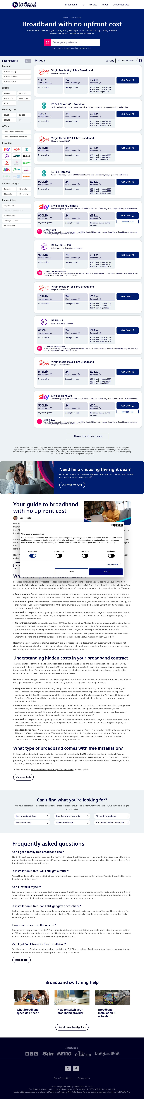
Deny (72, 572)
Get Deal (127, 80)
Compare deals (23, 777)
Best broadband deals (26, 816)
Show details (112, 564)
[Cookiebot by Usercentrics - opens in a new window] (112, 525)
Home (65, 17)
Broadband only (23, 822)
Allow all (106, 572)
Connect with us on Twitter (68, 1068)
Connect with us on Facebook (76, 1068)
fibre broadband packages (83, 757)
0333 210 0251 (86, 1086)
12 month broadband (106, 816)
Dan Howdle (25, 518)
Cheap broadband (64, 822)
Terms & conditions (62, 1078)
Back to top (21, 960)
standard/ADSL (79, 754)
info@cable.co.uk (64, 1086)
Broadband (76, 17)
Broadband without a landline (110, 822)
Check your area (121, 4)
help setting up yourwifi (32, 895)
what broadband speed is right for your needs (52, 769)
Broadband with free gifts (68, 816)
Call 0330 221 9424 (72, 485)
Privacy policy (84, 1078)
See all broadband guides (72, 1027)
